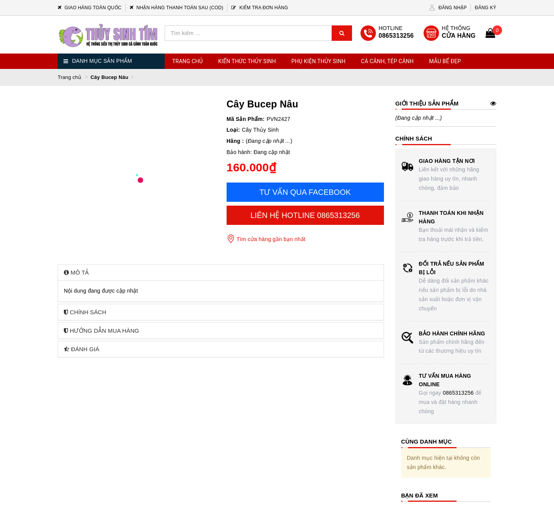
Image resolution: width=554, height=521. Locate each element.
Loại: (233, 130)
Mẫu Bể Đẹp (445, 61)
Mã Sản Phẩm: (246, 119)
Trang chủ (187, 61)
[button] (221, 272)
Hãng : (235, 141)
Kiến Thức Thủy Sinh (247, 61)
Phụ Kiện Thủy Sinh (318, 61)
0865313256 (458, 393)
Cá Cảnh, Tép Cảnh (387, 61)
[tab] (221, 272)
